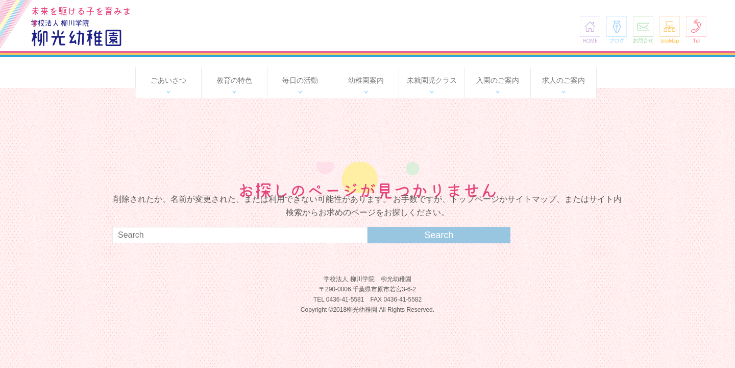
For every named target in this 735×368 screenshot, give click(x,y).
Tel (696, 29)
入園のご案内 (497, 80)
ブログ (616, 29)
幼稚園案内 (366, 80)
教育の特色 (234, 80)
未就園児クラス (432, 80)
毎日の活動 (300, 80)
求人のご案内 (563, 80)
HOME (590, 29)
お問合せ (643, 29)
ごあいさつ (168, 80)
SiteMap (669, 29)
